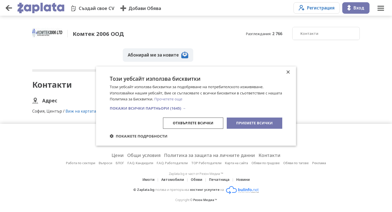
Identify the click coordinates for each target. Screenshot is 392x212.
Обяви (196, 179)
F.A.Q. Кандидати (140, 163)
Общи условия (143, 155)
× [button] (288, 72)
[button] (196, 108)
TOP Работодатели (206, 163)
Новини (243, 179)
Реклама (319, 163)
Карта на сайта (236, 163)
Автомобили (172, 179)
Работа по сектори (80, 163)
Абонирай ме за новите (158, 55)
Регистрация (316, 8)
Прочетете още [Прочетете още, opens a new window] (168, 98)
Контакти (309, 33)
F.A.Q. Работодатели (172, 163)
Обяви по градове (266, 163)
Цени (118, 155)
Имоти (148, 179)
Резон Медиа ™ (205, 200)
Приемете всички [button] (254, 123)
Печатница (219, 179)
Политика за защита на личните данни (209, 155)
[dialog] (196, 105)
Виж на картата (81, 111)
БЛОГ (120, 163)
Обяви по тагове (296, 163)
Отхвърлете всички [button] (193, 123)
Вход (356, 8)
